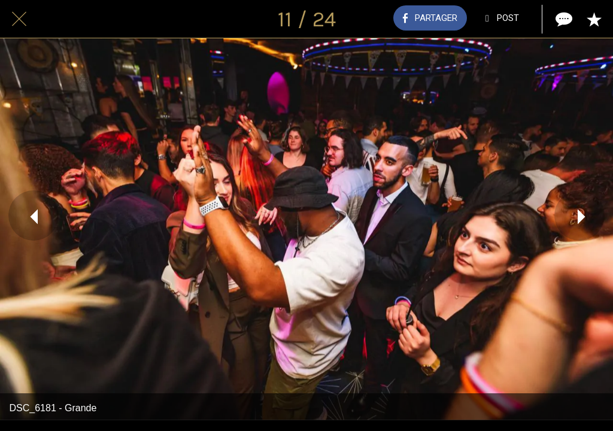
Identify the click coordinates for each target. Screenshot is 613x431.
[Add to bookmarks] (593, 19)
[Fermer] (19, 19)
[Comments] (562, 19)
